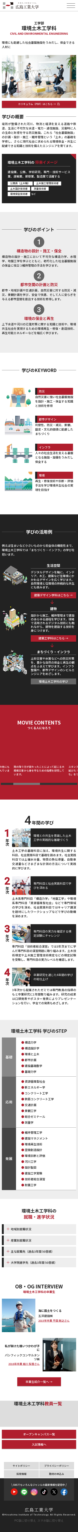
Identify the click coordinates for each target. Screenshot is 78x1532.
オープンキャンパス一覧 (39, 1434)
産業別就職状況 (21, 1240)
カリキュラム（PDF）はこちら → (37, 104)
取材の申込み (56, 1474)
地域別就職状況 (21, 1229)
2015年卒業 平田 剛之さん (54, 1320)
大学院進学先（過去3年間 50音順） (34, 1262)
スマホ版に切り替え (50, 1520)
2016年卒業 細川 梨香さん (24, 1364)
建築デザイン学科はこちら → (53, 595)
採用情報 (21, 1474)
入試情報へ (39, 1444)
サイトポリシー (21, 1465)
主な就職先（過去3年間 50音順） (32, 1251)
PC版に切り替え (25, 1520)
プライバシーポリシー (56, 1465)
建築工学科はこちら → (53, 638)
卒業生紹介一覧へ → (39, 1382)
